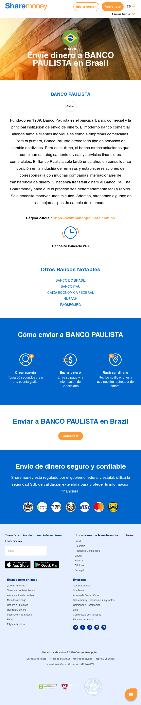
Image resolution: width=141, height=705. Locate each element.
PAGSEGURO (70, 305)
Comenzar (70, 436)
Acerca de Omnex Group (86, 595)
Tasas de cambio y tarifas (21, 590)
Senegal (79, 570)
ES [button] (129, 6)
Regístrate (113, 6)
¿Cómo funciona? (17, 585)
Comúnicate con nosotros (87, 615)
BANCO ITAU (71, 286)
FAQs (10, 619)
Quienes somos (81, 585)
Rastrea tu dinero (16, 610)
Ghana (78, 556)
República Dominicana (87, 551)
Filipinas (79, 565)
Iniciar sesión (86, 6)
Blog (75, 610)
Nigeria (79, 560)
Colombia (80, 546)
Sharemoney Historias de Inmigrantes (93, 600)
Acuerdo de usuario (82, 659)
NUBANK (70, 299)
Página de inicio (16, 624)
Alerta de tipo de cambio (20, 595)
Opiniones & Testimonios (86, 605)
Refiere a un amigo (17, 605)
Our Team (78, 590)
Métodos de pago (16, 600)
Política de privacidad (59, 659)
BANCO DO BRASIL (71, 280)
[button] (123, 14)
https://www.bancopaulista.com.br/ (84, 218)
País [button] (11, 551)
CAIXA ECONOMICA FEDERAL (70, 292)
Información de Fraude (19, 615)
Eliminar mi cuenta (83, 619)
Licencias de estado (36, 659)
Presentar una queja (104, 659)
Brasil (78, 541)
